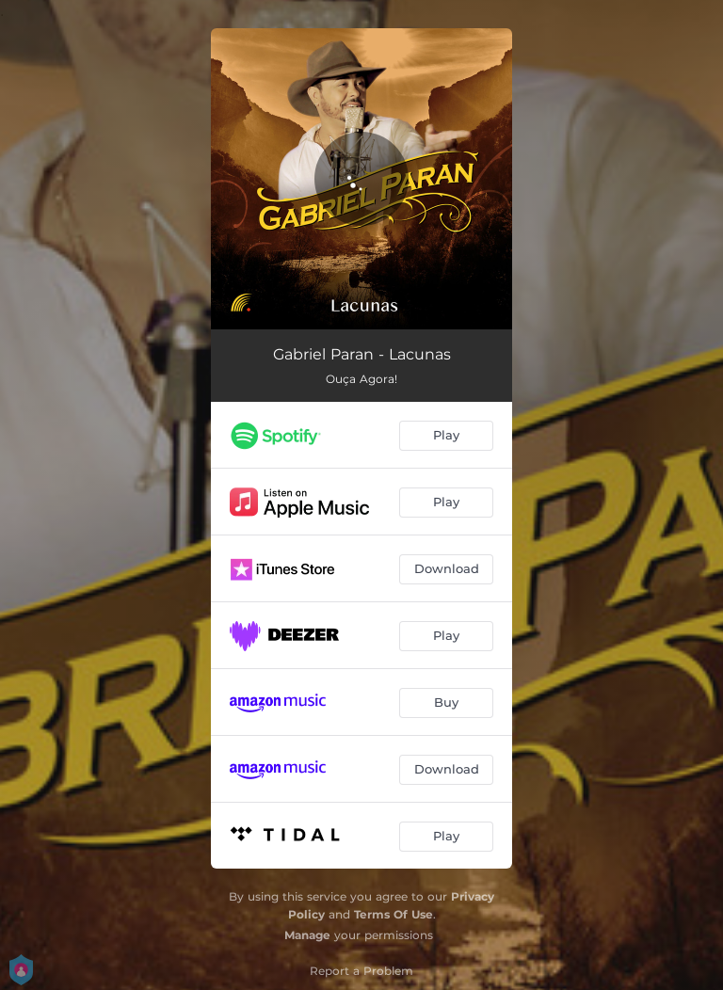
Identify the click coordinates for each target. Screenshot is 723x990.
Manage (307, 935)
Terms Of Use (393, 914)
